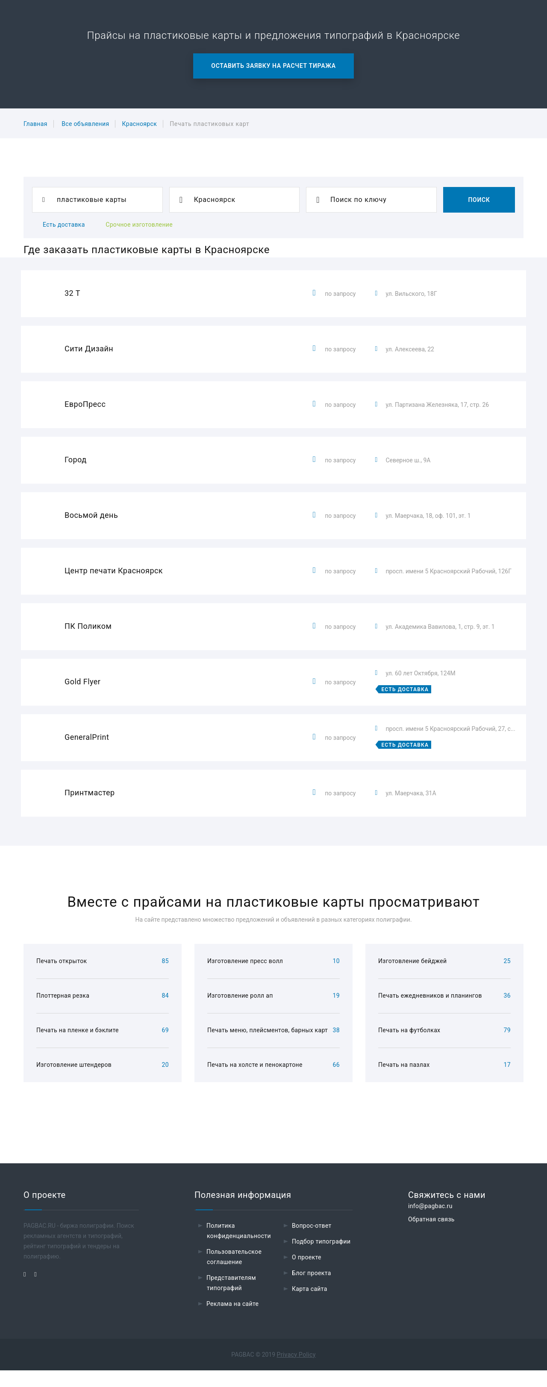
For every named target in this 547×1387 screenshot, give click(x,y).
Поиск (479, 200)
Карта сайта (309, 1305)
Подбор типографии (321, 1258)
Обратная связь (431, 1235)
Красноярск (139, 123)
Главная (35, 123)
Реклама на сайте (232, 1320)
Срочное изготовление (139, 224)
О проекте (306, 1273)
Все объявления (85, 123)
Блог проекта (311, 1289)
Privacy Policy (296, 1371)
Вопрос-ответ (312, 1242)
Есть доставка (64, 224)
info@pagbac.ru (430, 1222)
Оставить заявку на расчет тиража (273, 65)
